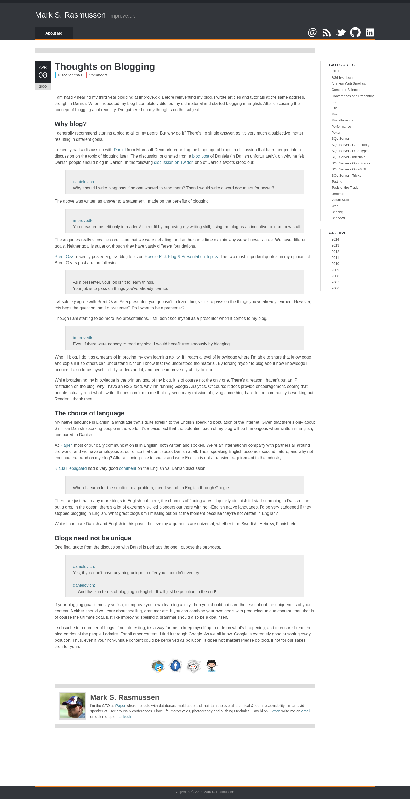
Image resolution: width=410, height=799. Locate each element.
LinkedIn (125, 716)
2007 (335, 282)
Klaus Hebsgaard (71, 468)
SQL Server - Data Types (350, 151)
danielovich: (84, 182)
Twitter (274, 711)
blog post (200, 156)
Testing (337, 181)
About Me (53, 33)
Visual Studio (341, 200)
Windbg (337, 212)
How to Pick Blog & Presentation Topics (181, 256)
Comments (98, 75)
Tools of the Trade (345, 187)
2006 (335, 288)
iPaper (66, 445)
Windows (338, 218)
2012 (335, 252)
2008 (335, 276)
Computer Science (346, 90)
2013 (335, 245)
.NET (335, 71)
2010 (335, 264)
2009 (335, 270)
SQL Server (340, 139)
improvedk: (83, 220)
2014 (335, 239)
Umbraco (338, 194)
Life (334, 108)
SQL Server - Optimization (351, 163)
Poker (336, 133)
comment (127, 468)
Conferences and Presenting (353, 96)
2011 (335, 258)
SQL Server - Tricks (346, 175)
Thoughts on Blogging (105, 66)
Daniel (120, 150)
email (305, 711)
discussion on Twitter (173, 162)
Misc (335, 114)
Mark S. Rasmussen (70, 14)
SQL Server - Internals (348, 157)
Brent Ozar (65, 256)
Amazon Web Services (349, 84)
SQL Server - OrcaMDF (349, 169)
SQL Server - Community (350, 145)
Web (335, 206)
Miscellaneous (69, 75)
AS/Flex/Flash (342, 77)
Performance (341, 126)
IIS (334, 102)
